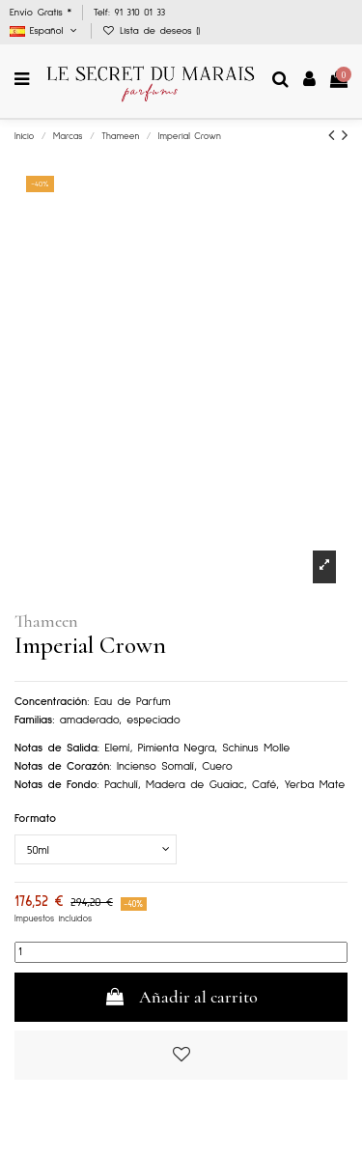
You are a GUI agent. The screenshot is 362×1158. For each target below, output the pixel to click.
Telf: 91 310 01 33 (129, 12)
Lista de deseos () (151, 31)
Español (45, 31)
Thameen (46, 621)
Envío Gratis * (43, 12)
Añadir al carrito (181, 996)
